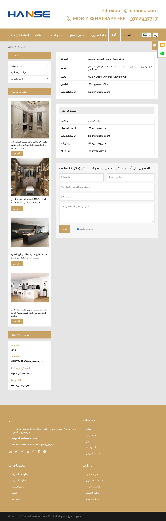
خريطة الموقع (93, 453)
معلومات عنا (57, 35)
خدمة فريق (91, 435)
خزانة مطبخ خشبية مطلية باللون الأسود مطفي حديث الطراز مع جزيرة (29, 256)
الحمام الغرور (17, 78)
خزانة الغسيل (93, 492)
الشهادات (91, 447)
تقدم (65, 229)
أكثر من (17, 153)
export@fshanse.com (133, 10)
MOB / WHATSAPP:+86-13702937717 (115, 18)
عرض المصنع (78, 35)
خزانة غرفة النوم (19, 72)
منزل (10, 46)
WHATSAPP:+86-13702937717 (27, 361)
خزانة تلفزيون (93, 499)
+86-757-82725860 (21, 385)
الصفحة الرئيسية (20, 35)
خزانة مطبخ (16, 66)
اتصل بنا (127, 35)
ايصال (89, 429)
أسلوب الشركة (19, 480)
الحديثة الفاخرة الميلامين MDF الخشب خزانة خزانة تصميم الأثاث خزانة (28, 201)
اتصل (11, 420)
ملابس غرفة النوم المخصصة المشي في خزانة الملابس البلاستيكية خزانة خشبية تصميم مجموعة (29, 144)
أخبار (114, 35)
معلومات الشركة (20, 474)
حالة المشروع (98, 35)
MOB (13, 350)
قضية (14, 492)
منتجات (38, 35)
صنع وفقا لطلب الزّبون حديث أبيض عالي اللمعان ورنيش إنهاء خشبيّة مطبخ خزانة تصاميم (29, 312)
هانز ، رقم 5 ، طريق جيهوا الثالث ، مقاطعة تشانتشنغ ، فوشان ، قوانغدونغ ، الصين (44, 431)
